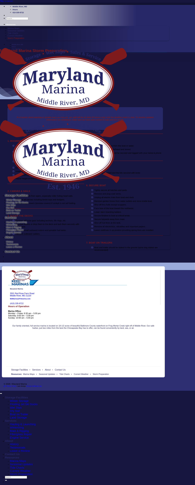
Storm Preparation (15, 38)
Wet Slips (11, 205)
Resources (10, 25)
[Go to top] (1, 393)
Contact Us (12, 251)
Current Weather (15, 35)
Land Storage (13, 213)
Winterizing (11, 225)
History (9, 242)
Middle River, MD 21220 (20, 296)
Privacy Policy (11, 386)
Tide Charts (12, 33)
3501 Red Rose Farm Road (22, 293)
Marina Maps (13, 28)
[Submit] (7, 22)
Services (10, 217)
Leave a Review (14, 247)
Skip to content (6, 1)
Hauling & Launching (16, 222)
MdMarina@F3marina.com (20, 299)
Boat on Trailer (13, 210)
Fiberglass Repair (15, 230)
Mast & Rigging (13, 227)
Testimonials (12, 244)
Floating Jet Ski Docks (17, 202)
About (9, 237)
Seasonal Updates (15, 31)
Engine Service (13, 232)
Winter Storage (13, 200)
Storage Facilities (16, 195)
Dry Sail (10, 208)
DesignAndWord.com (34, 386)
